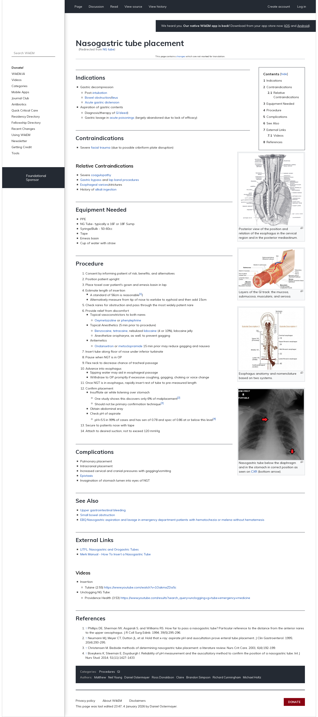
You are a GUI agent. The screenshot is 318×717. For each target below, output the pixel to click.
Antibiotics (19, 104)
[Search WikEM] (33, 53)
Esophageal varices (94, 185)
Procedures (107, 671)
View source (133, 7)
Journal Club (20, 98)
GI (118, 671)
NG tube (108, 49)
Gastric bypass (90, 180)
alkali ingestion (105, 189)
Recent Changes (23, 129)
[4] (214, 418)
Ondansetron (104, 346)
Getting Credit (22, 147)
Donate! (18, 68)
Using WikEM (21, 135)
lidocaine (150, 331)
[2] (178, 397)
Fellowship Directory (26, 123)
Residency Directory (26, 116)
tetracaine (120, 331)
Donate (294, 702)
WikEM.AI (18, 74)
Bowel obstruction (98, 97)
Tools (15, 153)
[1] (140, 293)
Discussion (96, 7)
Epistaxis (86, 476)
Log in (301, 7)
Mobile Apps (20, 92)
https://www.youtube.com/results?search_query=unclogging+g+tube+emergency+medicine (185, 598)
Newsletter (19, 141)
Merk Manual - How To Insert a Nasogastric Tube (115, 554)
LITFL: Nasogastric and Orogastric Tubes (109, 549)
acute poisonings (122, 118)
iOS (287, 26)
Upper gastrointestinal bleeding (103, 510)
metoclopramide (130, 346)
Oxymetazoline (105, 320)
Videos (17, 80)
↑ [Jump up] (86, 628)
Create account (279, 7)
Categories (19, 86)
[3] (162, 403)
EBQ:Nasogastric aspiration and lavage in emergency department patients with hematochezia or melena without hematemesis (172, 520)
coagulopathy (101, 175)
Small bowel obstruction (97, 515)
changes (180, 56)
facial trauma (100, 147)
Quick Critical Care (25, 110)
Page (78, 7)
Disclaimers (137, 701)
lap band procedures (124, 180)
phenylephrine (131, 320)
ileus (115, 97)
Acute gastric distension (102, 102)
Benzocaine (103, 331)
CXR (254, 471)
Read (114, 7)
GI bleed (121, 113)
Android (303, 26)
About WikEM (112, 701)
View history (157, 7)
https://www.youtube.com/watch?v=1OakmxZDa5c (140, 587)
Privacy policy (85, 701)
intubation (100, 93)
